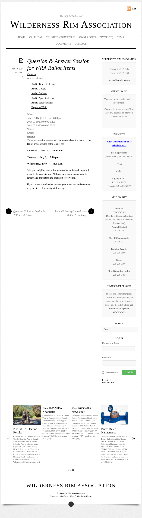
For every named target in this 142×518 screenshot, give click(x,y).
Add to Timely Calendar (43, 84)
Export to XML (39, 107)
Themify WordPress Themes (81, 496)
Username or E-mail (111, 343)
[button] (35, 78)
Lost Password (108, 382)
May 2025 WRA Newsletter (81, 410)
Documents (63, 43)
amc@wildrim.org (55, 188)
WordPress (64, 496)
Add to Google (38, 88)
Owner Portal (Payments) (96, 37)
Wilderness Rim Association (71, 24)
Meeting (31, 136)
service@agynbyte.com (119, 80)
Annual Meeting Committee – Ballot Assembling (74, 213)
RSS (134, 8)
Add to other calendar (42, 102)
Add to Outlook (39, 93)
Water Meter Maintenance (108, 430)
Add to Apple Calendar (42, 98)
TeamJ (20, 72)
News (120, 37)
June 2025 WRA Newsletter (52, 410)
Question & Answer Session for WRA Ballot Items (26, 213)
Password (106, 357)
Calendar (36, 37)
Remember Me (112, 372)
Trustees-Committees (60, 37)
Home (21, 37)
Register (105, 380)
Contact (80, 43)
